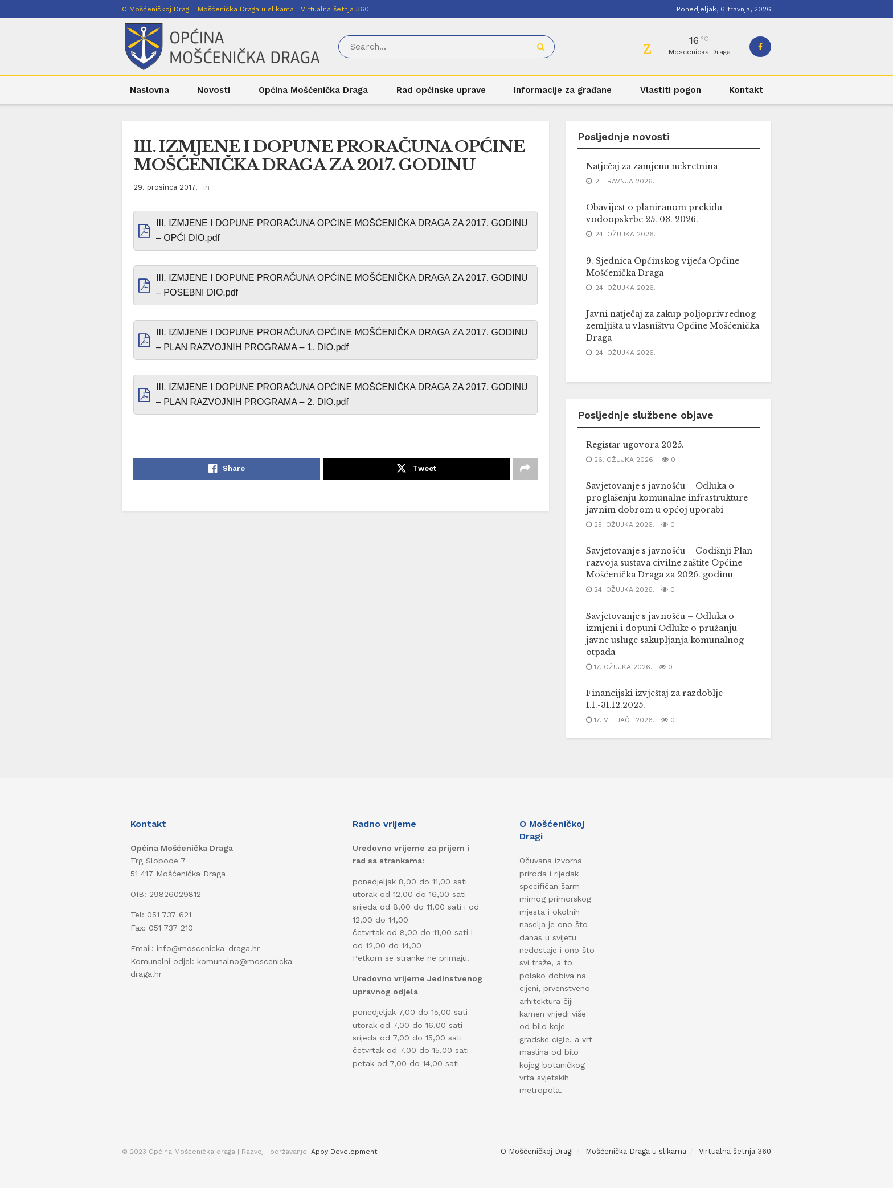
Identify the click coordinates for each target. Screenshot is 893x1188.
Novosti (213, 90)
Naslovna (149, 90)
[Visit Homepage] (222, 47)
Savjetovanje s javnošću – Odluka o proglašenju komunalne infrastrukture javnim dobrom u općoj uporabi (667, 498)
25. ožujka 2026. (620, 525)
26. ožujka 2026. (620, 460)
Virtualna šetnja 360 (335, 9)
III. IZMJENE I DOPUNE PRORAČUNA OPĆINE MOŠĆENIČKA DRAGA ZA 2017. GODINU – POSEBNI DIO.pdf (342, 285)
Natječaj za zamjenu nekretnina (652, 166)
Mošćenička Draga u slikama (246, 9)
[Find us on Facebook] (760, 46)
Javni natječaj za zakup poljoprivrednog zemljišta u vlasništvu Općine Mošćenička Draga (672, 326)
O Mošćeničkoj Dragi (156, 9)
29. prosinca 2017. (165, 187)
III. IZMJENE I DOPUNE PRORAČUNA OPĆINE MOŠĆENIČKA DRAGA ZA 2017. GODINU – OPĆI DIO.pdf (342, 230)
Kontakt (746, 90)
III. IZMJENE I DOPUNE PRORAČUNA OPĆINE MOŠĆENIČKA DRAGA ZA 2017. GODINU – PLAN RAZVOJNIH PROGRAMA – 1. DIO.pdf (342, 339)
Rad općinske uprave (441, 90)
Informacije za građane (563, 90)
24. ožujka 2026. (620, 589)
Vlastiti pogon (670, 90)
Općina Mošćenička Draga (313, 90)
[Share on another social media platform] (525, 469)
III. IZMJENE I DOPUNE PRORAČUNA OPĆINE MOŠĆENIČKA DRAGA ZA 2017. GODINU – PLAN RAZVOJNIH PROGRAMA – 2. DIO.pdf (342, 394)
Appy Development (344, 1152)
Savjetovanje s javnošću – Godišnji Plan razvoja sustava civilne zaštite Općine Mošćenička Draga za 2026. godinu (669, 563)
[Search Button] (543, 46)
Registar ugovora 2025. (635, 445)
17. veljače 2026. (620, 720)
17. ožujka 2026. (619, 667)
